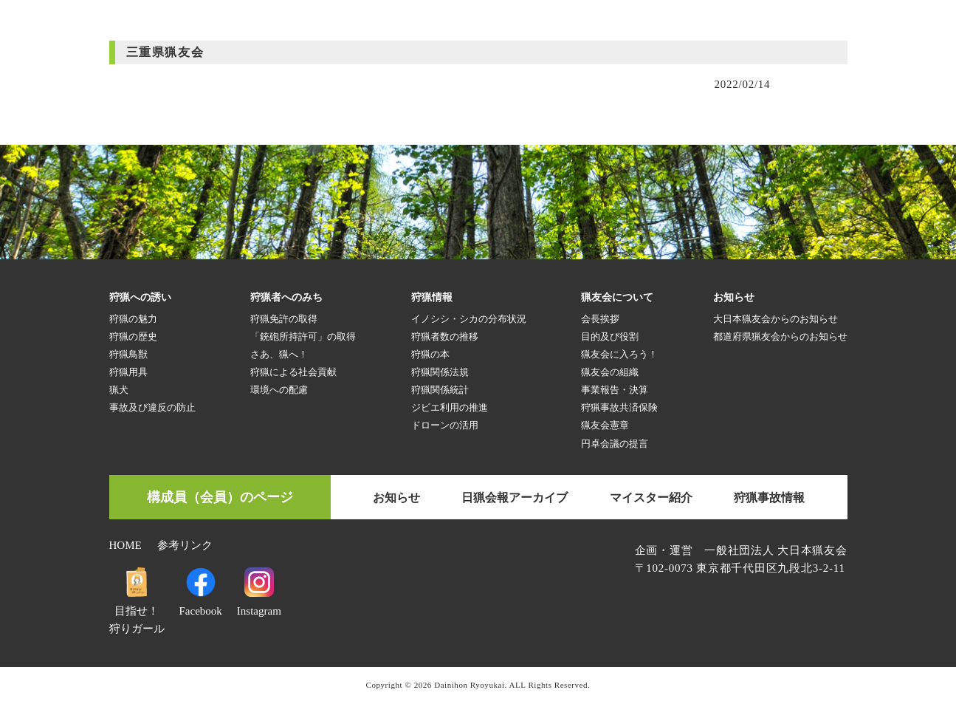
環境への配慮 (279, 389)
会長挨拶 (600, 318)
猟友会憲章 (605, 425)
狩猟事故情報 (769, 497)
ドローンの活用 (444, 425)
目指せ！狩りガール (137, 611)
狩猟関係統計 (440, 389)
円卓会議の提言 (614, 443)
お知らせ (396, 497)
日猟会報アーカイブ (514, 497)
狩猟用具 (128, 371)
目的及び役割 (610, 336)
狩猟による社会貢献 (293, 371)
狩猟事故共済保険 (619, 407)
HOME (125, 545)
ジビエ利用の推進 (449, 407)
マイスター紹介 (651, 497)
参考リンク (185, 545)
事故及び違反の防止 (152, 407)
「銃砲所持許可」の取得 (303, 336)
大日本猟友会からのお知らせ (775, 318)
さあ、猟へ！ (279, 354)
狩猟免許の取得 (283, 318)
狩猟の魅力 (133, 318)
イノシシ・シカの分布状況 (468, 318)
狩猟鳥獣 (128, 354)
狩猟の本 (430, 354)
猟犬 (118, 389)
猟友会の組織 (610, 371)
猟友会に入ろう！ (619, 354)
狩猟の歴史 (133, 336)
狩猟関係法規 (440, 371)
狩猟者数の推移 (444, 336)
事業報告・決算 (614, 389)
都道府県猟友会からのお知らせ (780, 336)
